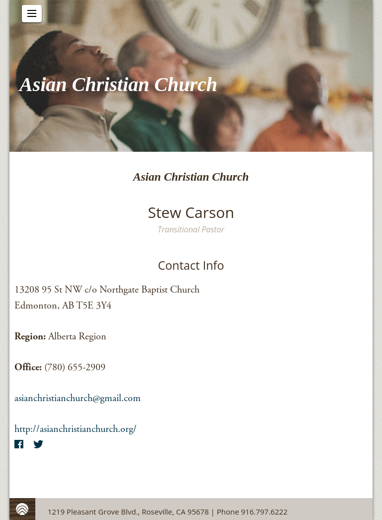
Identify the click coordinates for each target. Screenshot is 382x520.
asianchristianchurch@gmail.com (77, 398)
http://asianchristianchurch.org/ (75, 429)
